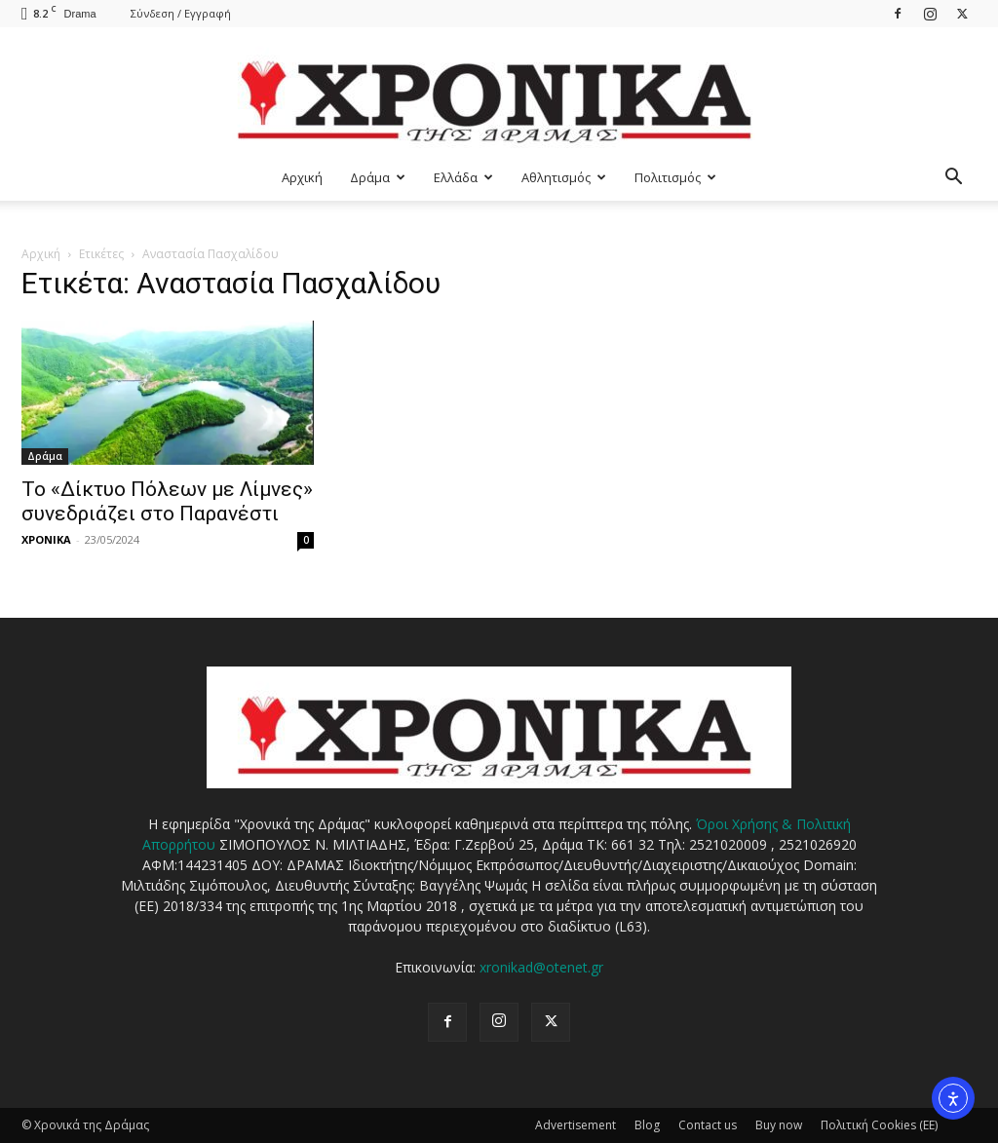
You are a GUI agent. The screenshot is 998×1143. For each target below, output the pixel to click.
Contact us (707, 1125)
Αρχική (302, 177)
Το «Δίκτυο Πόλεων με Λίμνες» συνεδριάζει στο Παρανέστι (167, 501)
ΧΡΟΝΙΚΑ (46, 539)
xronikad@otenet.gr (541, 967)
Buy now (778, 1125)
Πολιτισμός (675, 177)
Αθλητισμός (563, 177)
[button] (953, 179)
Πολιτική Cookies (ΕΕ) (879, 1125)
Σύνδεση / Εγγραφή (181, 13)
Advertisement (575, 1125)
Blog (647, 1125)
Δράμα (377, 177)
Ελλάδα (463, 177)
